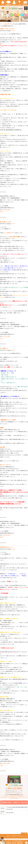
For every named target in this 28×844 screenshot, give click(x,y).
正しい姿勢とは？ (4, 348)
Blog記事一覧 (8, 24)
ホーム (2, 24)
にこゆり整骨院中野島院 (14, 835)
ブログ (13, 30)
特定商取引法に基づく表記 (9, 836)
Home (1, 211)
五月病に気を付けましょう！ (6, 547)
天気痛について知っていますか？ (7, 28)
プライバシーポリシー (3, 836)
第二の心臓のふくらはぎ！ (6, 221)
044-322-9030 (6, 209)
